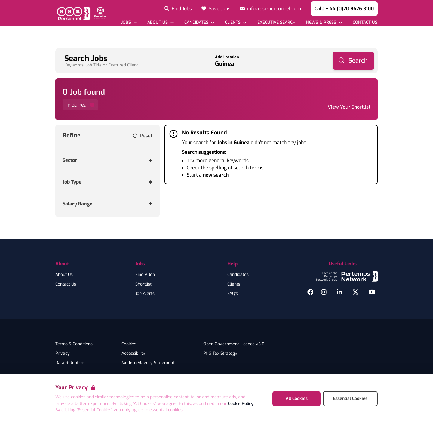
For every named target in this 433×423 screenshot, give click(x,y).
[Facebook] (310, 292)
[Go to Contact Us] (365, 22)
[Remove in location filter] (80, 104)
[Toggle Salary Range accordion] (107, 204)
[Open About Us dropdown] (160, 22)
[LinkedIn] (339, 292)
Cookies (128, 344)
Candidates (238, 274)
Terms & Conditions (74, 344)
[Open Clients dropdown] (235, 22)
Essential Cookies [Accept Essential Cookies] (350, 398)
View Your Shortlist (349, 107)
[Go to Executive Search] (276, 22)
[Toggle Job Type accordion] (107, 182)
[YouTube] (372, 292)
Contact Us (65, 284)
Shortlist (143, 284)
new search (216, 175)
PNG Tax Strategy (220, 353)
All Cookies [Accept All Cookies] (297, 398)
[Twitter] (355, 292)
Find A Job (145, 274)
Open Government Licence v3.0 (233, 344)
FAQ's (232, 293)
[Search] (353, 61)
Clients (233, 284)
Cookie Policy (240, 403)
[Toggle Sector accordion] (107, 160)
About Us (64, 274)
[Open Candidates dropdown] (199, 22)
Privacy (62, 353)
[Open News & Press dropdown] (324, 22)
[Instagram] (323, 292)
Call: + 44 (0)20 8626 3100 (344, 8)
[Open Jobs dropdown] (129, 22)
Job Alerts (145, 293)
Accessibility (133, 353)
